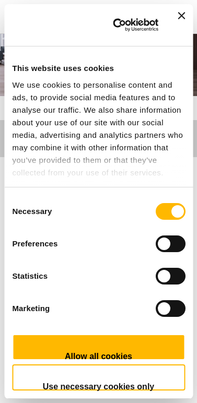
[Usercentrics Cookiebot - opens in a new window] (117, 25)
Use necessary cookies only (98, 386)
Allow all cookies (98, 356)
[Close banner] (181, 25)
